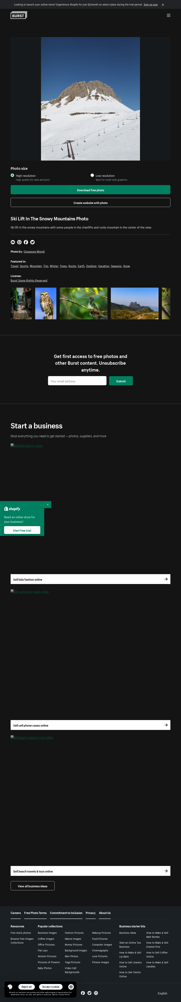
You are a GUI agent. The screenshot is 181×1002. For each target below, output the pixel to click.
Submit (121, 380)
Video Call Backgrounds (72, 970)
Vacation (103, 265)
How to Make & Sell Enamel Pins (157, 944)
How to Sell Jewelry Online (130, 964)
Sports (24, 265)
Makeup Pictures (101, 932)
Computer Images (102, 944)
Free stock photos (21, 932)
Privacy (91, 912)
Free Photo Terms (35, 912)
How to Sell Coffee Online (157, 954)
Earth (81, 265)
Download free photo (90, 189)
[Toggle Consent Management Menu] (10, 987)
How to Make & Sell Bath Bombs (157, 934)
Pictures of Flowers (49, 962)
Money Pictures (73, 944)
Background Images (76, 950)
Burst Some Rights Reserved (29, 280)
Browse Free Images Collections (22, 940)
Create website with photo (91, 202)
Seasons (116, 265)
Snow (126, 265)
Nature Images (73, 938)
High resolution (26, 175)
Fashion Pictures (74, 932)
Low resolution (105, 175)
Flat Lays (43, 950)
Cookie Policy (64, 994)
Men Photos (71, 956)
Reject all (27, 986)
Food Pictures (100, 938)
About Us (105, 912)
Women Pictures (47, 956)
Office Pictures (46, 944)
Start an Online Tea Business (130, 944)
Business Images (47, 932)
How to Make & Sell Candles (157, 964)
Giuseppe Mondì (34, 251)
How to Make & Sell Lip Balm (130, 954)
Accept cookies (51, 986)
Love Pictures (99, 956)
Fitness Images (100, 962)
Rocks (72, 265)
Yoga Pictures (72, 962)
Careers (16, 912)
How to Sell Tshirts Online (130, 974)
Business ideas (127, 932)
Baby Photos (45, 968)
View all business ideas (32, 885)
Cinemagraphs (100, 950)
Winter (54, 265)
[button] (10, 987)
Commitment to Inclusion (66, 912)
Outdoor (91, 265)
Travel (14, 265)
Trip (45, 265)
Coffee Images (46, 938)
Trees (63, 265)
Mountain (36, 265)
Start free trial (22, 530)
